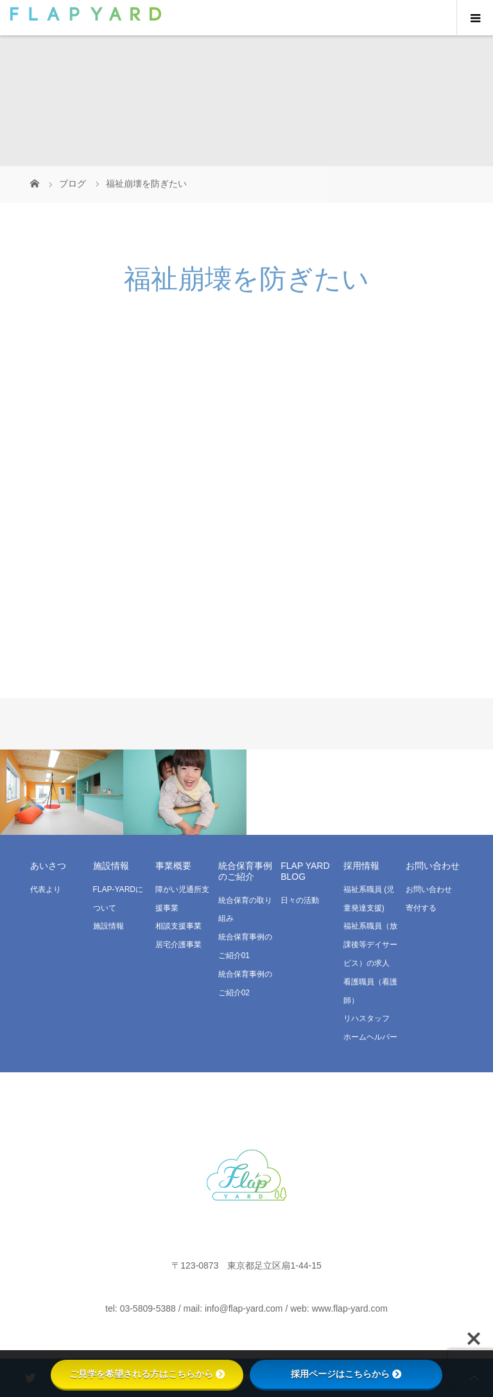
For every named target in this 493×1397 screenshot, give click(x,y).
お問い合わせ (429, 889)
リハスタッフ (366, 1018)
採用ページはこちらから (346, 1374)
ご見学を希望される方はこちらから (147, 1374)
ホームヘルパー (370, 1037)
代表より (45, 889)
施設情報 (108, 925)
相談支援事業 (178, 925)
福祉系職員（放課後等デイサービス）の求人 (370, 944)
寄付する (421, 908)
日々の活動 (300, 900)
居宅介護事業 (178, 944)
